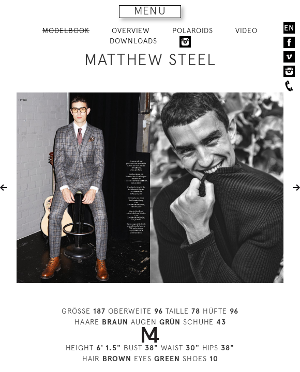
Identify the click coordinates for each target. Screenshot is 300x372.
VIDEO (246, 30)
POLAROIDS (192, 30)
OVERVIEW (131, 30)
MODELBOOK (65, 30)
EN (289, 28)
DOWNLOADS (133, 40)
